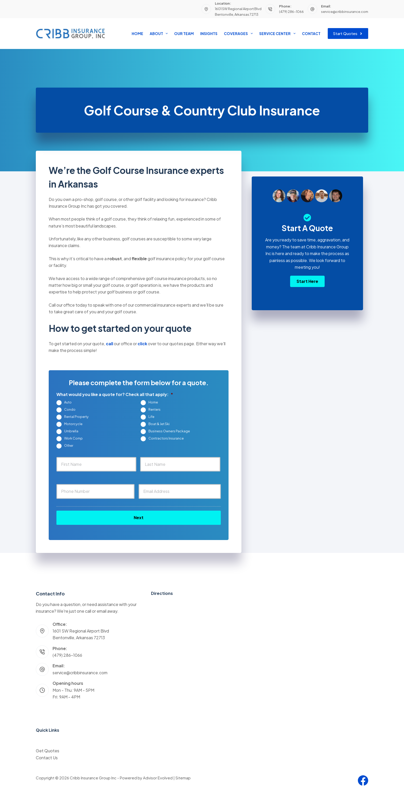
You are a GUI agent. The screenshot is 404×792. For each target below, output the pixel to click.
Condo (69, 409)
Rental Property (76, 417)
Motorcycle (73, 424)
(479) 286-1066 (291, 12)
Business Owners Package (169, 431)
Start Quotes (348, 33)
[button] (307, 281)
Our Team (184, 33)
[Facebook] (363, 780)
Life (151, 417)
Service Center (278, 33)
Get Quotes (47, 750)
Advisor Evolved (158, 777)
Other (68, 445)
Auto (68, 402)
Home (137, 33)
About (160, 33)
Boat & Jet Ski (159, 424)
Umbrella (71, 431)
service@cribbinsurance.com (344, 12)
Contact (311, 33)
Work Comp (73, 438)
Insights (208, 33)
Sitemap (183, 777)
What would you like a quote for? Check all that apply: (114, 394)
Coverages (239, 33)
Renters (154, 409)
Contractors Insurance (166, 438)
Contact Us (47, 757)
